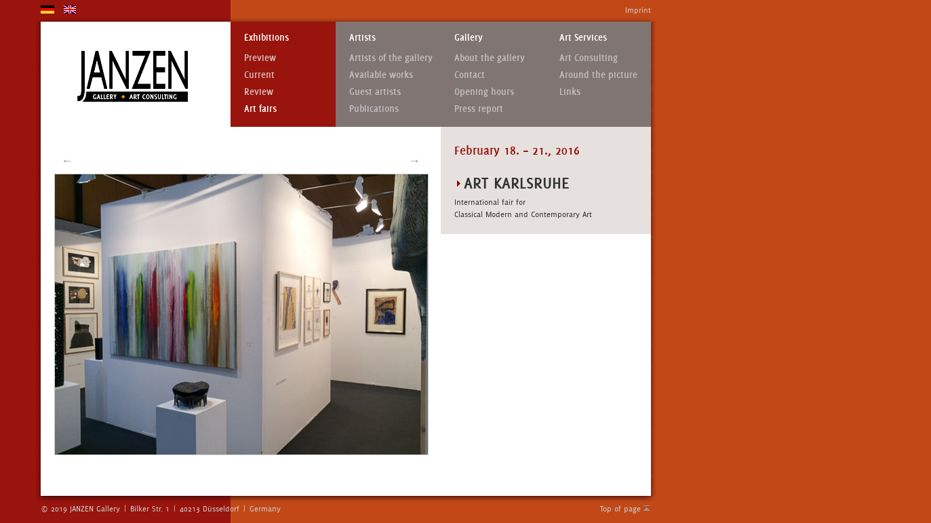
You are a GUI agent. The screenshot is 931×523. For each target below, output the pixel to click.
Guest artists (375, 92)
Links (569, 92)
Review (258, 92)
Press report (478, 109)
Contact (469, 75)
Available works (381, 75)
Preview (260, 58)
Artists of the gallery (391, 58)
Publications (374, 109)
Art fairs (260, 109)
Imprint (638, 10)
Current (259, 75)
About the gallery (489, 58)
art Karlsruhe (517, 183)
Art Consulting (588, 58)
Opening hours (484, 92)
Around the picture (598, 75)
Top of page (620, 509)
